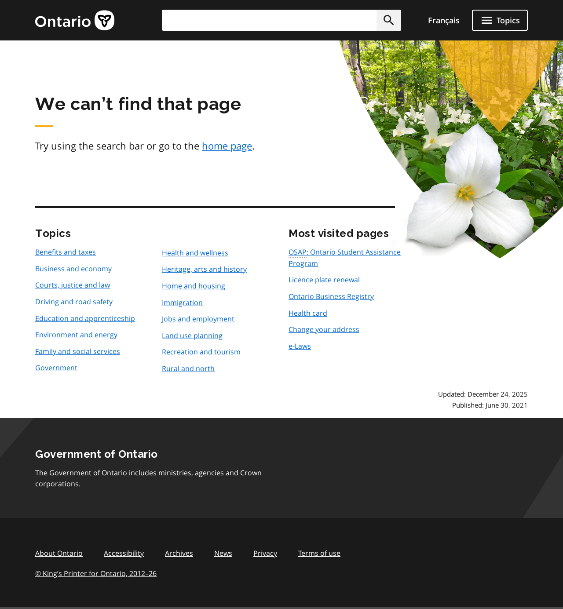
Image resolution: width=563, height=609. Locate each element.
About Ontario (59, 553)
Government (56, 367)
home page (227, 145)
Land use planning (192, 335)
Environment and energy (76, 334)
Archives (179, 553)
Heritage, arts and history (204, 269)
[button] (389, 20)
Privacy (265, 553)
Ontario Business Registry (331, 296)
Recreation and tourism (201, 352)
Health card (308, 313)
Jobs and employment (198, 319)
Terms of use (319, 553)
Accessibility (124, 553)
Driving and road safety (74, 301)
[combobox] (281, 20)
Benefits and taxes (65, 252)
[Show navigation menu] (500, 20)
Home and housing (193, 286)
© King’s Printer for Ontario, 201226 (96, 573)
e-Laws (300, 346)
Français (444, 20)
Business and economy (73, 269)
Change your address (324, 329)
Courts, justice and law (72, 285)
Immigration (182, 302)
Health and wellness (195, 253)
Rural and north (188, 368)
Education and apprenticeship (85, 318)
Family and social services (77, 351)
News (223, 553)
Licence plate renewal (324, 279)
